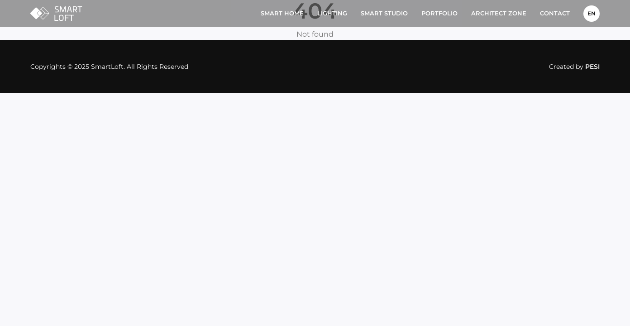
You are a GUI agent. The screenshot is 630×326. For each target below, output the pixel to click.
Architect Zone (498, 13)
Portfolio (439, 13)
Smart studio (384, 13)
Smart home (282, 13)
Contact (555, 13)
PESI (592, 66)
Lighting (332, 13)
